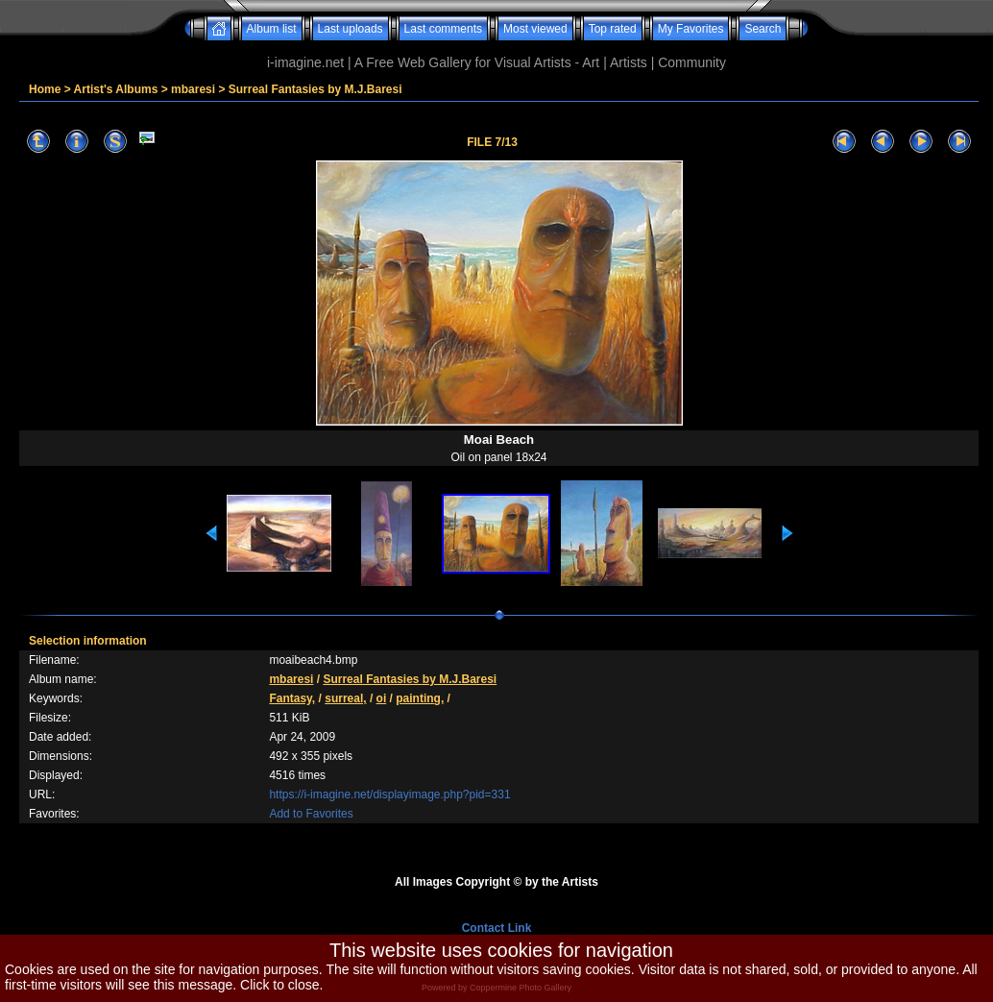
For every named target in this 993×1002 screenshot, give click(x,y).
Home (45, 89)
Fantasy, (292, 698)
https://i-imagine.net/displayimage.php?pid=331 (389, 794)
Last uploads (350, 29)
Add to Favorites (310, 813)
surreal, (345, 698)
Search (762, 29)
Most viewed (535, 29)
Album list (272, 29)
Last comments (443, 29)
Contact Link (497, 928)
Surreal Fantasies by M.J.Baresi (315, 89)
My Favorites (691, 29)
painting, (420, 698)
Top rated (613, 29)
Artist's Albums (116, 89)
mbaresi (193, 89)
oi (381, 698)
